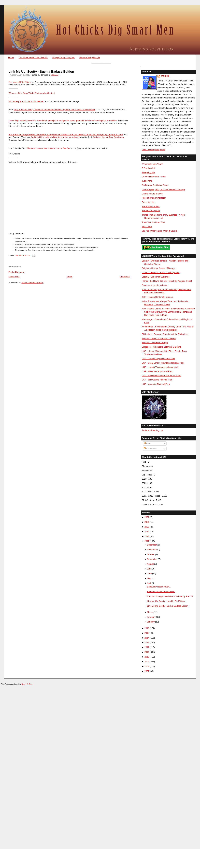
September (152, 559)
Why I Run (147, 226)
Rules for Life (148, 202)
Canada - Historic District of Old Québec (161, 272)
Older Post (125, 276)
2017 (146, 541)
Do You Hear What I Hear (154, 176)
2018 (146, 536)
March (150, 612)
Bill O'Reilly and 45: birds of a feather (26, 101)
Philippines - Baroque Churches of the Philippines (165, 334)
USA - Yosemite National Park (156, 384)
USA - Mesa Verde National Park (157, 371)
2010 (146, 657)
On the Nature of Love (152, 193)
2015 (146, 633)
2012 (146, 647)
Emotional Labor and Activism (161, 591)
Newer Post (14, 276)
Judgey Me (147, 181)
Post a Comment (16, 272)
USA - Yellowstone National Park (157, 379)
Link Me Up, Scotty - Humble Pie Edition (166, 601)
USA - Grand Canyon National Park (158, 358)
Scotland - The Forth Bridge (155, 342)
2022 (146, 517)
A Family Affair (148, 168)
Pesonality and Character (154, 198)
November (152, 549)
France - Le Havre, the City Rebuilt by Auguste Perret (167, 281)
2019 (146, 531)
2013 (146, 642)
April (149, 583)
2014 (146, 638)
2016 (146, 628)
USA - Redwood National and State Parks (161, 375)
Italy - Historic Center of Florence (157, 297)
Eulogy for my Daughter (63, 57)
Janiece (165, 76)
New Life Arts (27, 684)
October (151, 554)
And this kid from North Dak (44, 137)
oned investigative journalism (103, 120)
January (151, 622)
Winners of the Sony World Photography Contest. (32, 93)
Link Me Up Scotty (22, 255)
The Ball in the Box (151, 206)
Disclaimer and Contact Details (33, 57)
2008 (146, 666)
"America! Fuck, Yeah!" (152, 164)
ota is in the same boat (68, 137)
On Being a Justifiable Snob (155, 185)
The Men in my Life (151, 210)
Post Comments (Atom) (32, 282)
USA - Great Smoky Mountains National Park (163, 363)
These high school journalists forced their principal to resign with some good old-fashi (49, 120)
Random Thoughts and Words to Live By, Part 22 (170, 596)
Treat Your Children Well (153, 222)
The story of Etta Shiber (20, 82)
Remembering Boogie (89, 57)
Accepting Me (148, 172)
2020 (146, 527)
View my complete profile (153, 149)
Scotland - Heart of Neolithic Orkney (159, 338)
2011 (146, 652)
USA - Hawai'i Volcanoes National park (160, 367)
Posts (148, 443)
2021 (146, 522)
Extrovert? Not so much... (159, 586)
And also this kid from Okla (105, 137)
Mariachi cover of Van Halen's (41, 148)
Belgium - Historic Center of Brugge (158, 268)
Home (11, 57)
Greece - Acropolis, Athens (154, 285)
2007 (146, 671)
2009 (146, 661)
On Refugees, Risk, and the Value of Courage (163, 189)
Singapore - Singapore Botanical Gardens (161, 347)
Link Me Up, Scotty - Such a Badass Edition (41, 71)
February (151, 617)
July (149, 568)
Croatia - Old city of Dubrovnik (156, 277)
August (150, 564)
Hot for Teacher (63, 148)
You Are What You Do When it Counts (159, 231)
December (152, 545)
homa (121, 137)
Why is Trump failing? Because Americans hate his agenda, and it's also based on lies (54, 109)
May (149, 578)
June (149, 573)
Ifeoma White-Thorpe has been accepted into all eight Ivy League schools (88, 134)
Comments (150, 448)
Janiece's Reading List (152, 430)
